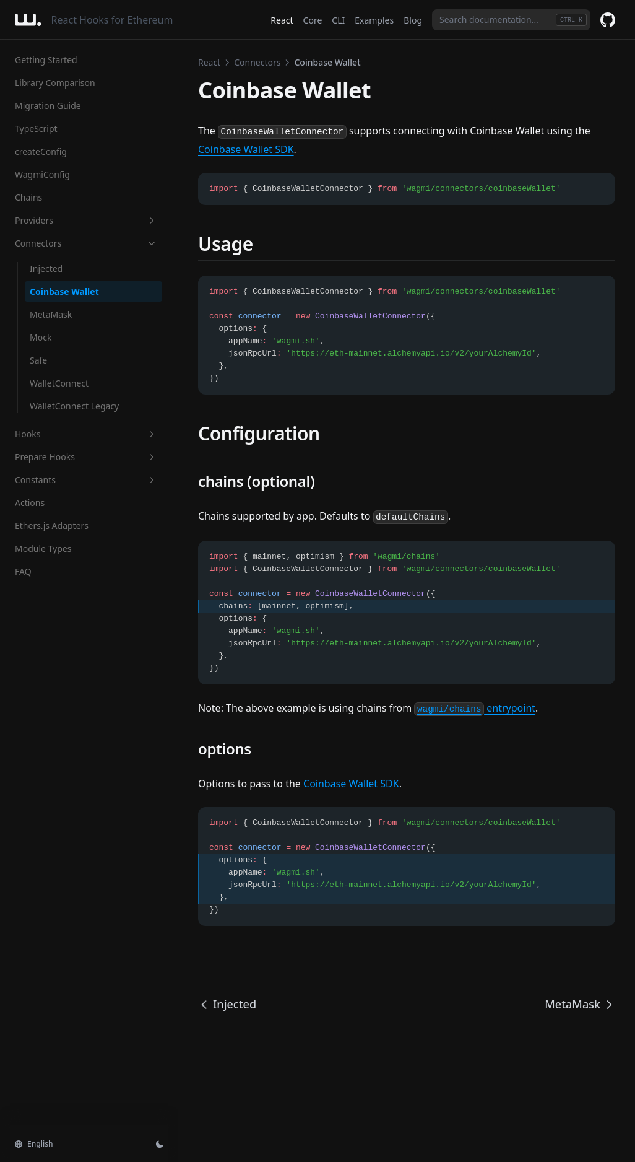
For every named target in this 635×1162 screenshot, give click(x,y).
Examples (374, 20)
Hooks (86, 434)
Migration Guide (48, 105)
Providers (86, 220)
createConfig (41, 151)
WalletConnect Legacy (74, 406)
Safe (38, 360)
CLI (338, 20)
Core (312, 20)
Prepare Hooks (86, 457)
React (281, 20)
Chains (28, 197)
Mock (40, 337)
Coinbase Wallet (64, 291)
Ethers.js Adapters (52, 525)
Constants (86, 480)
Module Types (43, 548)
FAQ (23, 571)
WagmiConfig (42, 174)
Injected (46, 268)
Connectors (86, 243)
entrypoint (474, 708)
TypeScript (36, 128)
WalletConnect (59, 383)
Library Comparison (55, 83)
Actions (30, 503)
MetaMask (51, 314)
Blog (413, 20)
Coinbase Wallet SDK (246, 149)
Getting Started (46, 60)
